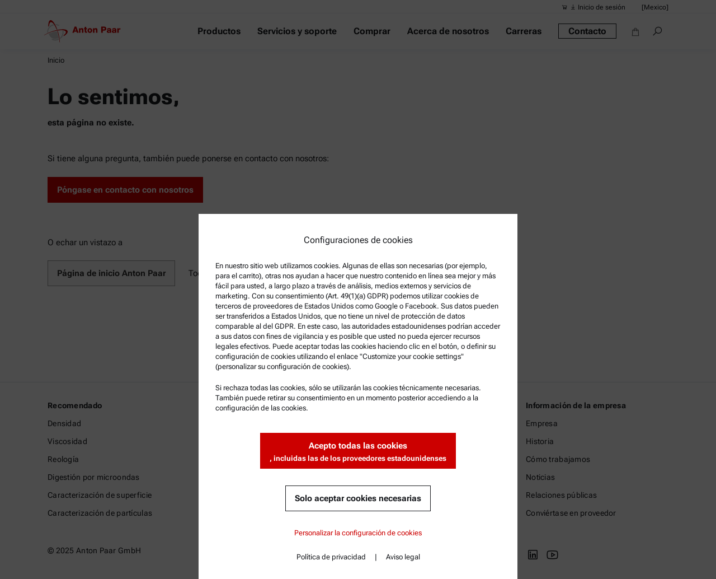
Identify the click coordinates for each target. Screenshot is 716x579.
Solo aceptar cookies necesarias (358, 498)
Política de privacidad (331, 557)
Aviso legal (403, 557)
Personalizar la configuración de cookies (358, 533)
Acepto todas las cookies (358, 452)
